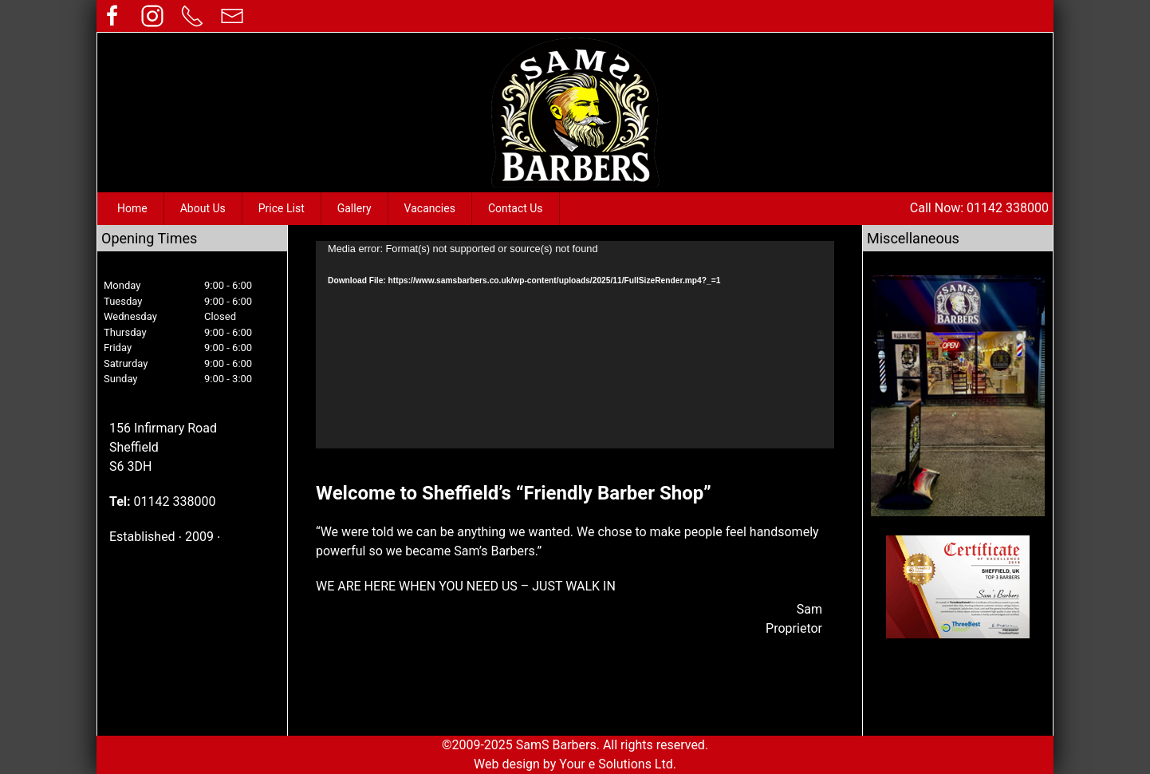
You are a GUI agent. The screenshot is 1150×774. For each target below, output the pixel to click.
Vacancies (429, 208)
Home (132, 208)
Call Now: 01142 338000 (979, 207)
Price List (281, 208)
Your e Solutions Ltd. (617, 764)
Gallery (354, 208)
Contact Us (515, 208)
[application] (575, 344)
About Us (203, 208)
